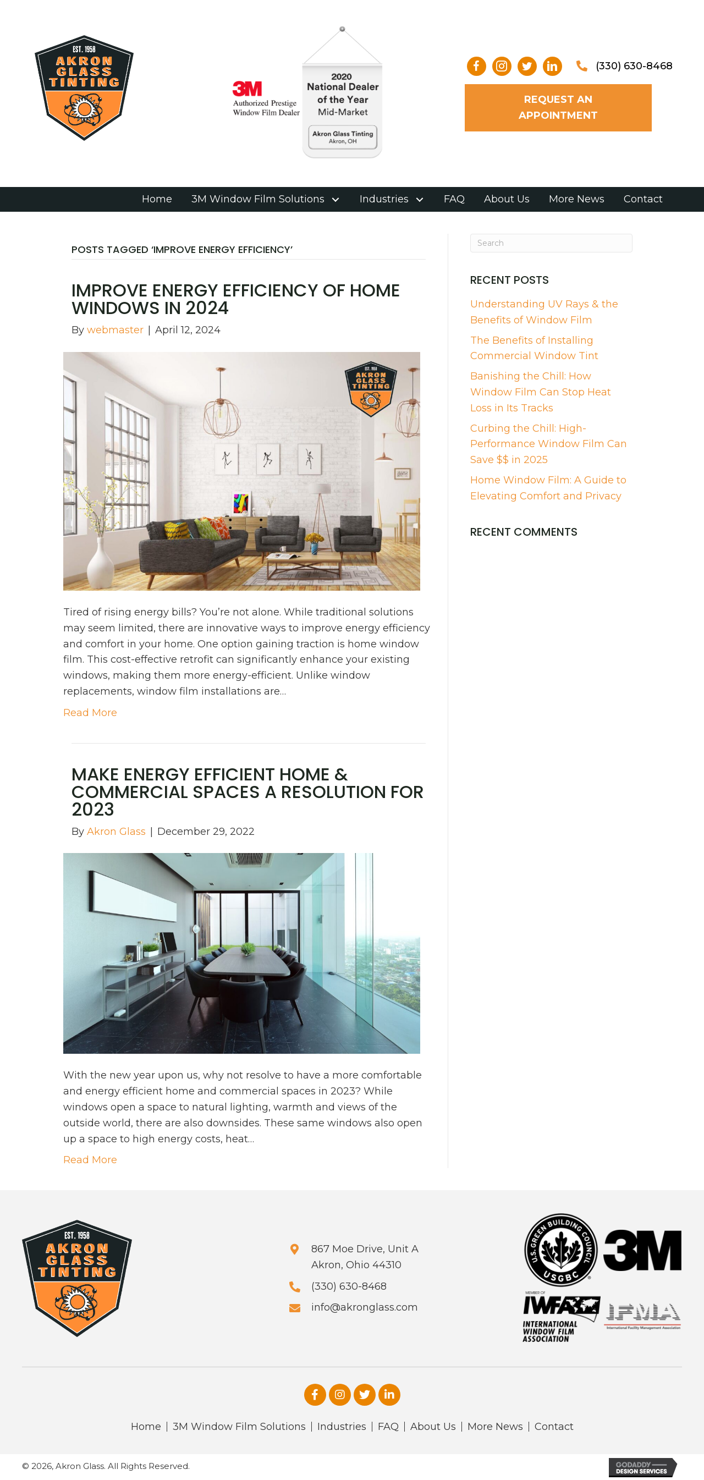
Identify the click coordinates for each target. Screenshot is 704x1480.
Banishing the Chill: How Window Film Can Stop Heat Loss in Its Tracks (540, 392)
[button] (476, 66)
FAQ (388, 1427)
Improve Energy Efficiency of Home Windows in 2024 (236, 299)
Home (146, 1427)
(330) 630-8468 (634, 66)
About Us (433, 1427)
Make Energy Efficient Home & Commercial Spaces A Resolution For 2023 (248, 792)
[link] (157, 199)
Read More (90, 713)
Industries (341, 1427)
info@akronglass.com (364, 1307)
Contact (554, 1427)
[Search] (551, 243)
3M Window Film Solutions (239, 1427)
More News (495, 1427)
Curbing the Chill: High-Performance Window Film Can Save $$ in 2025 (548, 444)
